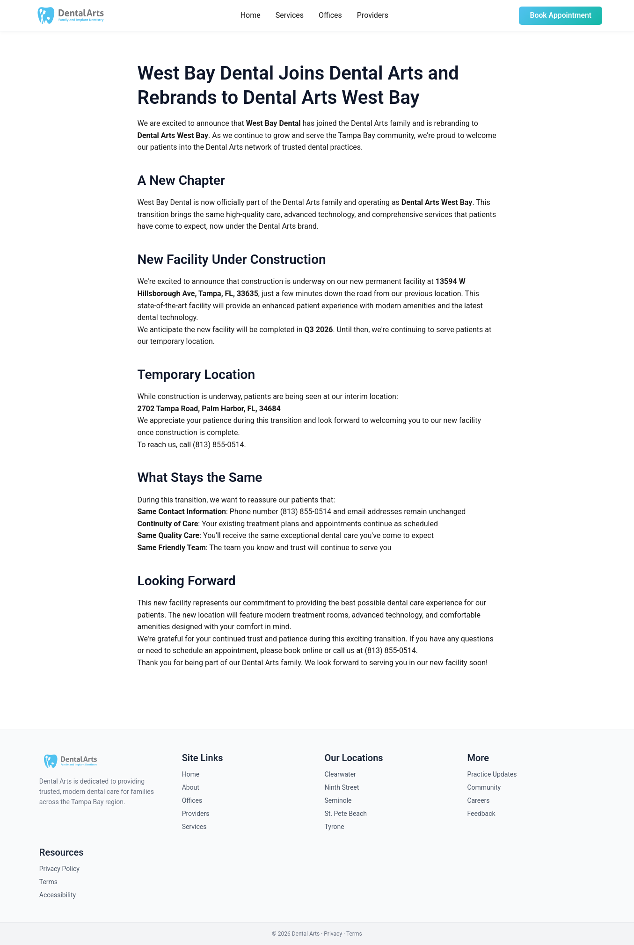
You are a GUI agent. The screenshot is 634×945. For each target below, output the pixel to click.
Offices (329, 15)
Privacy (333, 933)
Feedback (481, 813)
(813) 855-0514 (218, 444)
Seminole (338, 800)
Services (289, 15)
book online (303, 650)
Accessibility (57, 895)
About (190, 787)
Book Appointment (560, 15)
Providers (371, 15)
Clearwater (340, 774)
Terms (48, 882)
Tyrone (334, 826)
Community (484, 787)
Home (250, 15)
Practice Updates (492, 774)
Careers (478, 800)
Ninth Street (342, 787)
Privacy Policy (59, 868)
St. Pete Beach (346, 813)
